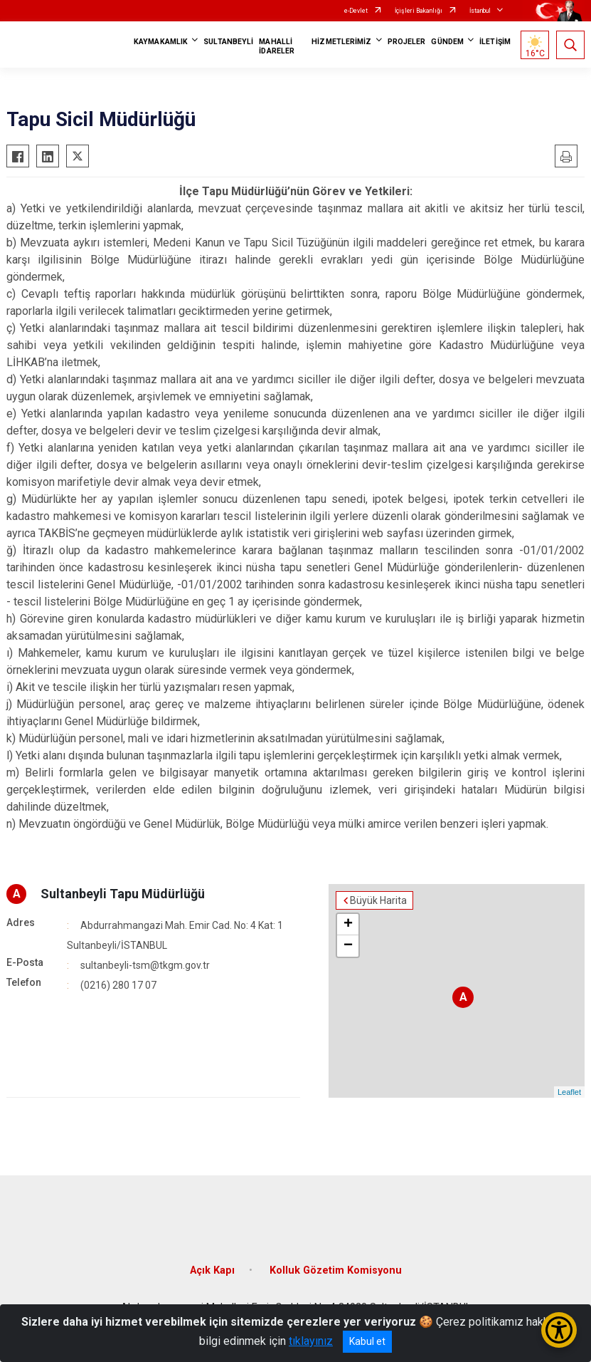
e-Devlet (356, 10)
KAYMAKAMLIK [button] (161, 41)
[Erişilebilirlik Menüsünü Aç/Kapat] (559, 1330)
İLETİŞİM (495, 41)
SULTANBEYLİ (228, 41)
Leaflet (569, 1092)
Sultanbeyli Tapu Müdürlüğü (123, 893)
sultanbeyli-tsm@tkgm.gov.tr (145, 965)
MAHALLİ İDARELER (276, 46)
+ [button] (348, 924)
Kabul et (367, 1341)
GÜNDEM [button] (447, 41)
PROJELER (407, 41)
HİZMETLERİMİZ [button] (341, 41)
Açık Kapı (212, 1270)
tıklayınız (311, 1341)
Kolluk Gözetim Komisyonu (336, 1270)
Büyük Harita (378, 900)
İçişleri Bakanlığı (418, 10)
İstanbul (480, 10)
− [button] (348, 946)
